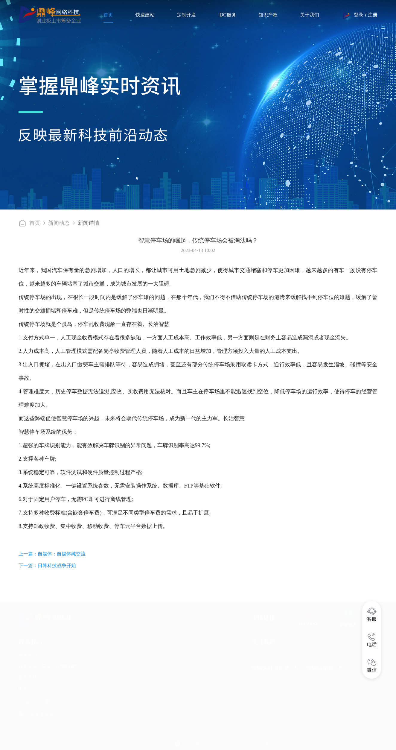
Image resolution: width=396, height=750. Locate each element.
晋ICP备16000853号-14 (145, 742)
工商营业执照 (260, 742)
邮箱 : (25, 687)
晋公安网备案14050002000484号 (214, 742)
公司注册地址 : (37, 713)
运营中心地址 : (37, 700)
